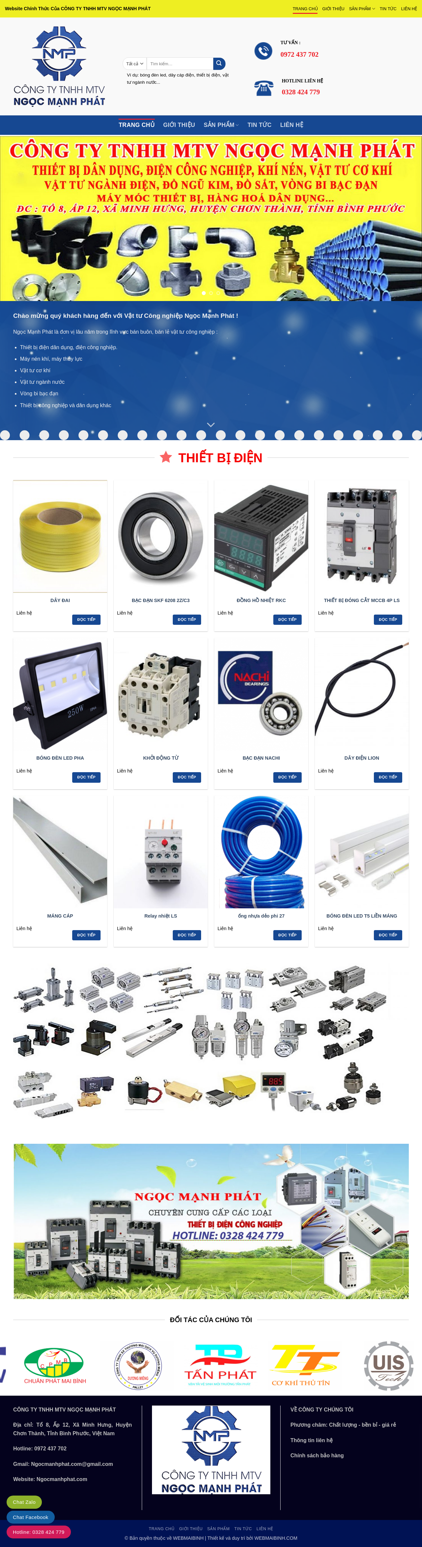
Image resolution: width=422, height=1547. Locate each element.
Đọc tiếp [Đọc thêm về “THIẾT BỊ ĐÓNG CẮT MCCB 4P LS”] (388, 620)
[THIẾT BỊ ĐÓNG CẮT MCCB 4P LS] (362, 536)
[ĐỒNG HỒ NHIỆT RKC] (261, 536)
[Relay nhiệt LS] (161, 852)
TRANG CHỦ (305, 8)
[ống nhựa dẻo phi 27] (261, 852)
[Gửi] (219, 64)
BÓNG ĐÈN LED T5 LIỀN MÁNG (361, 916)
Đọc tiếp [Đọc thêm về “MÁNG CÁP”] (86, 935)
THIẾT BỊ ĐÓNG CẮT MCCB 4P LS (362, 600)
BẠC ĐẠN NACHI (261, 758)
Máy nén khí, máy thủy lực (51, 359)
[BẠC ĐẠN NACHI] (261, 694)
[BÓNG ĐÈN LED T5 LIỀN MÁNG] (362, 852)
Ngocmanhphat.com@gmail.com (72, 1464)
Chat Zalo (24, 1502)
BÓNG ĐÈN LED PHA (60, 758)
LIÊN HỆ (409, 8)
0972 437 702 (50, 1448)
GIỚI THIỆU (333, 8)
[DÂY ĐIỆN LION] (362, 694)
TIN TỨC (388, 8)
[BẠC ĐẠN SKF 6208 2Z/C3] (161, 536)
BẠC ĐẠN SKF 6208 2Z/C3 (161, 600)
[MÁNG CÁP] (60, 852)
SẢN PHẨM (362, 9)
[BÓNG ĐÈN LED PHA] (60, 694)
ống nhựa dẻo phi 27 (261, 916)
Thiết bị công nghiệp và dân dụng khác (65, 405)
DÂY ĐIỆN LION (362, 758)
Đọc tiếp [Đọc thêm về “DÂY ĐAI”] (86, 620)
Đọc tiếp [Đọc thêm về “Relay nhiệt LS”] (187, 935)
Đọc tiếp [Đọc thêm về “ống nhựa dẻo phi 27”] (287, 935)
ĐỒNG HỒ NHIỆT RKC (261, 600)
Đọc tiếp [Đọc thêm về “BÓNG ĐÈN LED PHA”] (86, 777)
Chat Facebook (30, 1517)
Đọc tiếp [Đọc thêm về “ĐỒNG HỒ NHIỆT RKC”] (287, 620)
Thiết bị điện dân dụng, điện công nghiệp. (69, 347)
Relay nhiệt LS (160, 916)
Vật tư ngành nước (42, 382)
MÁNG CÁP (60, 916)
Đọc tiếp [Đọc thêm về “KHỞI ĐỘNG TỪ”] (187, 777)
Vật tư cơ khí (35, 370)
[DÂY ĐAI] (60, 536)
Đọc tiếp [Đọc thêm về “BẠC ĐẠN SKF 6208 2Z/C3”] (187, 620)
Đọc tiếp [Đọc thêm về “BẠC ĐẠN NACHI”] (287, 777)
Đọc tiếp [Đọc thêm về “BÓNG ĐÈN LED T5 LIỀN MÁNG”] (388, 935)
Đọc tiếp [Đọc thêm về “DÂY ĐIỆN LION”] (388, 777)
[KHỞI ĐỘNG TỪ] (161, 694)
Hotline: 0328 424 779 (39, 1532)
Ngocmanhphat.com (62, 1479)
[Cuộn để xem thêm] (211, 425)
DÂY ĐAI (60, 600)
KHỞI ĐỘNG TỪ (160, 758)
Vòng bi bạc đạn (39, 393)
